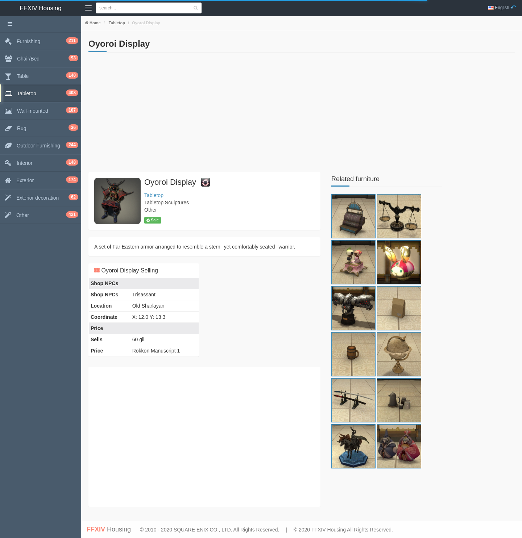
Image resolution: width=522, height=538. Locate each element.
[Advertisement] (204, 114)
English (500, 7)
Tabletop (116, 23)
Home (94, 23)
